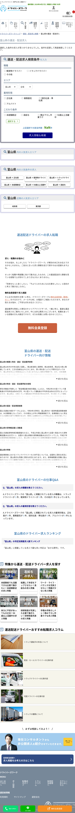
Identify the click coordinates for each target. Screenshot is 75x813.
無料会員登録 (37, 327)
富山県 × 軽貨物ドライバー (36, 178)
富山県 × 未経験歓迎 (12, 184)
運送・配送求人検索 (30, 33)
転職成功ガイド (35, 25)
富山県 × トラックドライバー (59, 178)
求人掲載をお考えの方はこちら (36, 759)
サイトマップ (20, 796)
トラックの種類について (22, 714)
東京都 (38, 206)
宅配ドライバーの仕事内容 (23, 696)
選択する (12, 121)
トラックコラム (46, 25)
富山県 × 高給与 (59, 184)
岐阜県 (14, 206)
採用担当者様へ (57, 25)
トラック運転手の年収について (24, 642)
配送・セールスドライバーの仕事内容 (27, 660)
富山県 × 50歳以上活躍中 (36, 184)
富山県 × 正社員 (12, 177)
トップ (6, 24)
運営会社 (36, 796)
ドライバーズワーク (9, 772)
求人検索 (25, 25)
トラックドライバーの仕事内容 (24, 678)
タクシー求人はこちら (69, 24)
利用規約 (4, 796)
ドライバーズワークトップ (10, 33)
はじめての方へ (15, 25)
